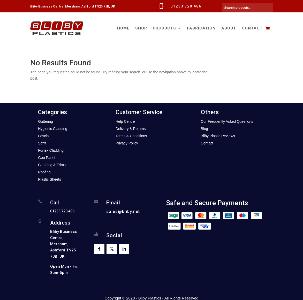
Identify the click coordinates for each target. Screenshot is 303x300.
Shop (141, 28)
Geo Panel (46, 158)
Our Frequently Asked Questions (227, 121)
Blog (204, 129)
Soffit (42, 143)
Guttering (45, 121)
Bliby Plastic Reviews (218, 136)
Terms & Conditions (131, 136)
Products (164, 28)
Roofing (44, 172)
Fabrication (201, 28)
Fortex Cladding (51, 150)
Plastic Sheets (49, 179)
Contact (252, 28)
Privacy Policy (127, 143)
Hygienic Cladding (52, 129)
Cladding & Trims (52, 165)
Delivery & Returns (131, 129)
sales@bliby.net (123, 211)
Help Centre (125, 121)
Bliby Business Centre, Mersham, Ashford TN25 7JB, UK (72, 6)
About (228, 28)
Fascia (43, 136)
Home (123, 28)
